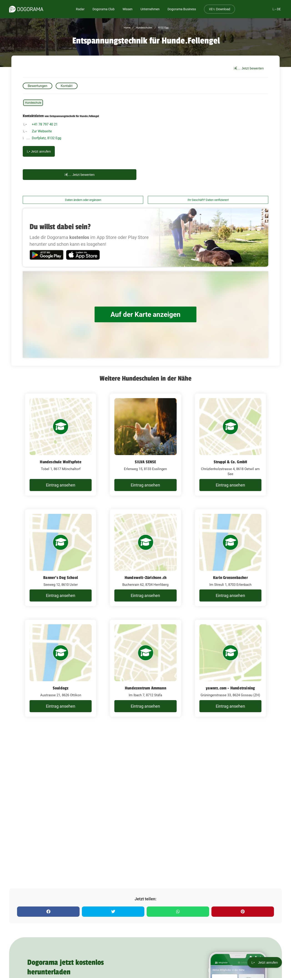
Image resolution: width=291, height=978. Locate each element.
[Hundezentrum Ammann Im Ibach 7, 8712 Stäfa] (145, 668)
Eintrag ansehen (60, 485)
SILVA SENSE (145, 461)
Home (127, 27)
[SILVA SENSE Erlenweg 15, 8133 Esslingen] (145, 445)
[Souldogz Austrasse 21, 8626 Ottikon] (60, 668)
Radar (80, 9)
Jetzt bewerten (249, 68)
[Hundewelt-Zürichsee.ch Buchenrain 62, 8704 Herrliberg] (145, 557)
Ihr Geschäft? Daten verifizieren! (208, 200)
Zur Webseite (42, 131)
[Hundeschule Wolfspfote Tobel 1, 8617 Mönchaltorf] (60, 445)
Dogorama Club (104, 9)
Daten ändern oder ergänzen (83, 200)
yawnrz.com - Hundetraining (230, 688)
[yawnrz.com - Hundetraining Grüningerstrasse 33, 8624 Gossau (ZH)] (230, 668)
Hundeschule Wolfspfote (60, 461)
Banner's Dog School (60, 577)
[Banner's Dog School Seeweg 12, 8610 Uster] (60, 557)
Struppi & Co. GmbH (230, 461)
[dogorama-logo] (26, 9)
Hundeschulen (143, 27)
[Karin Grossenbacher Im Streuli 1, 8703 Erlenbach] (230, 557)
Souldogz (61, 688)
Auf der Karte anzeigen (145, 314)
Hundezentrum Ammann (145, 688)
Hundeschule (33, 102)
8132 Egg (163, 27)
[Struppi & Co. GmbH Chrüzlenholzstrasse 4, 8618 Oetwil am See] (230, 445)
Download (219, 9)
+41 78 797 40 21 (45, 124)
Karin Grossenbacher (230, 577)
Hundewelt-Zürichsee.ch (145, 577)
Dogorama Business (182, 9)
